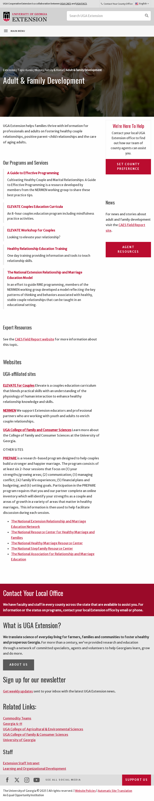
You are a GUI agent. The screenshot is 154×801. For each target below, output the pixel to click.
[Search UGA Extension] (105, 16)
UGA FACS (81, 3)
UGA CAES (65, 3)
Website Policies (85, 791)
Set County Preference (128, 167)
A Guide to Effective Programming (33, 173)
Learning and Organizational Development (34, 769)
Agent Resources (128, 250)
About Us (18, 664)
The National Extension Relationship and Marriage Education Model (44, 275)
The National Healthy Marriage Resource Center (47, 543)
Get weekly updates (18, 691)
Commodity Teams (17, 718)
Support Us (136, 780)
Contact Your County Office (116, 3)
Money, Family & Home (49, 70)
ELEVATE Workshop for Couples (31, 230)
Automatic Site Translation (115, 791)
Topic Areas (25, 70)
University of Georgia (19, 740)
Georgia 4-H (12, 724)
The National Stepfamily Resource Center (42, 548)
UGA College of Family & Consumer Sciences (35, 735)
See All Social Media (63, 779)
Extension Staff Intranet (21, 763)
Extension (9, 70)
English (142, 3)
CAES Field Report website (34, 339)
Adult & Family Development (84, 70)
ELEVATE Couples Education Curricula (35, 207)
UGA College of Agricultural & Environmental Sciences (43, 729)
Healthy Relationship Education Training (37, 249)
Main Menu (14, 30)
